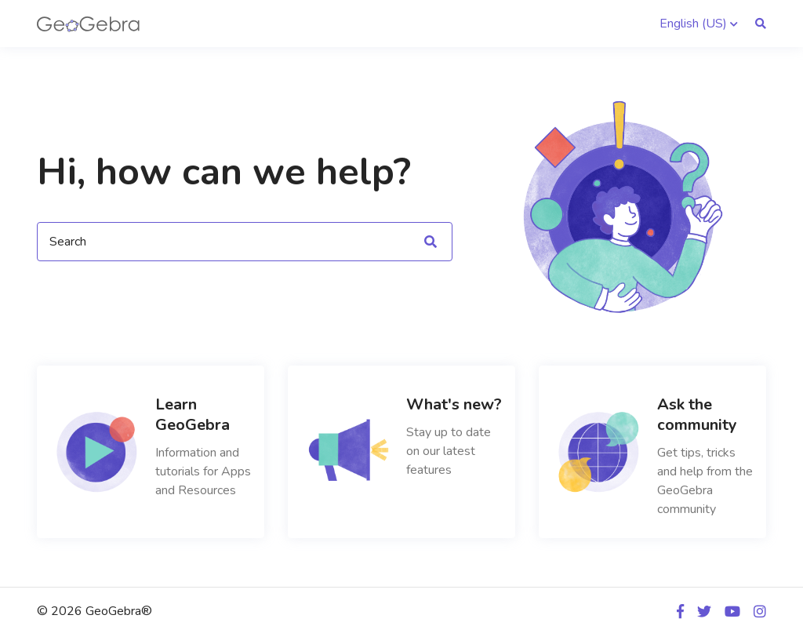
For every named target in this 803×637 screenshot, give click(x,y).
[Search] (244, 241)
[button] (698, 23)
